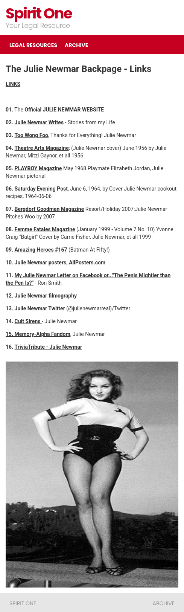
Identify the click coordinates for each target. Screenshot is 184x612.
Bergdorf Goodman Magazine (49, 209)
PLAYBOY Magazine (38, 168)
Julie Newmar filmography (46, 296)
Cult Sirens (28, 321)
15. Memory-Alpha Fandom (38, 334)
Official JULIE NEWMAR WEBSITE (64, 110)
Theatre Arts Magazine (42, 148)
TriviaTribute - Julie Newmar (48, 347)
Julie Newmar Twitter (40, 308)
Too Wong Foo (31, 135)
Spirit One (39, 13)
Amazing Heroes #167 (41, 250)
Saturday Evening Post (41, 189)
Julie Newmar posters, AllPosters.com (60, 262)
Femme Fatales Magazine (45, 229)
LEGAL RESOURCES (33, 45)
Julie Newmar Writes (39, 122)
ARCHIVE (76, 45)
